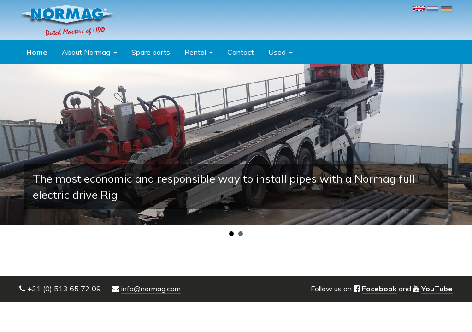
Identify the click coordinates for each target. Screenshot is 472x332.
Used (277, 52)
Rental (195, 52)
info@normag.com (151, 288)
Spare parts (150, 52)
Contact (240, 52)
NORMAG (66, 20)
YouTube (437, 288)
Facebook (379, 288)
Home (36, 52)
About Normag (86, 52)
